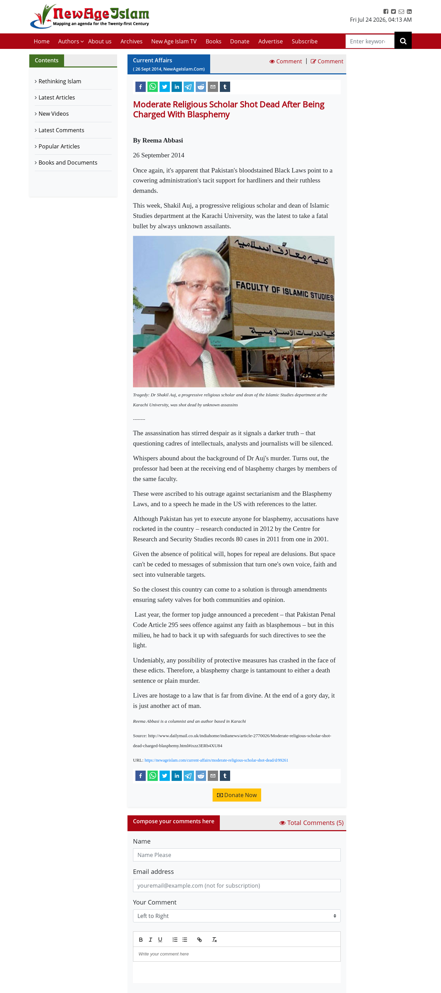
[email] (213, 86)
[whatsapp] (152, 86)
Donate (239, 41)
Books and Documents (68, 162)
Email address (153, 871)
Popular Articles (59, 146)
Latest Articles (57, 97)
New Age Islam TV (174, 41)
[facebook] (140, 86)
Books (214, 41)
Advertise (270, 41)
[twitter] (165, 86)
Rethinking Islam (60, 81)
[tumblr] (225, 86)
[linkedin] (177, 86)
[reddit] (201, 86)
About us (100, 41)
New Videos (54, 113)
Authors (68, 41)
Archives (132, 41)
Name (142, 841)
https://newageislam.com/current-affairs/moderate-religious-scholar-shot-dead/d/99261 (216, 760)
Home (42, 41)
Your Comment (154, 902)
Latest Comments (61, 130)
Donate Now (237, 795)
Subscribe (305, 41)
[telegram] (189, 86)
